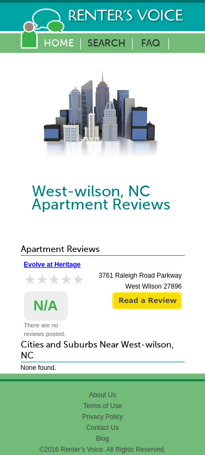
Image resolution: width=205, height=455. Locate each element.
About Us (102, 395)
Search (106, 44)
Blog (102, 438)
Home (59, 44)
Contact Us (102, 428)
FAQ (150, 44)
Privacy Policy (102, 417)
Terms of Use (102, 406)
